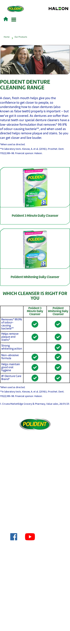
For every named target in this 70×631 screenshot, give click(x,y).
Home (7, 37)
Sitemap (37, 506)
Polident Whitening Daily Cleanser (35, 277)
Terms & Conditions (37, 494)
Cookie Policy (37, 518)
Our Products (21, 37)
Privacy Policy (37, 500)
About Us (37, 524)
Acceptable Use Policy (37, 512)
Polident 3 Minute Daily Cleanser (35, 215)
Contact (37, 488)
